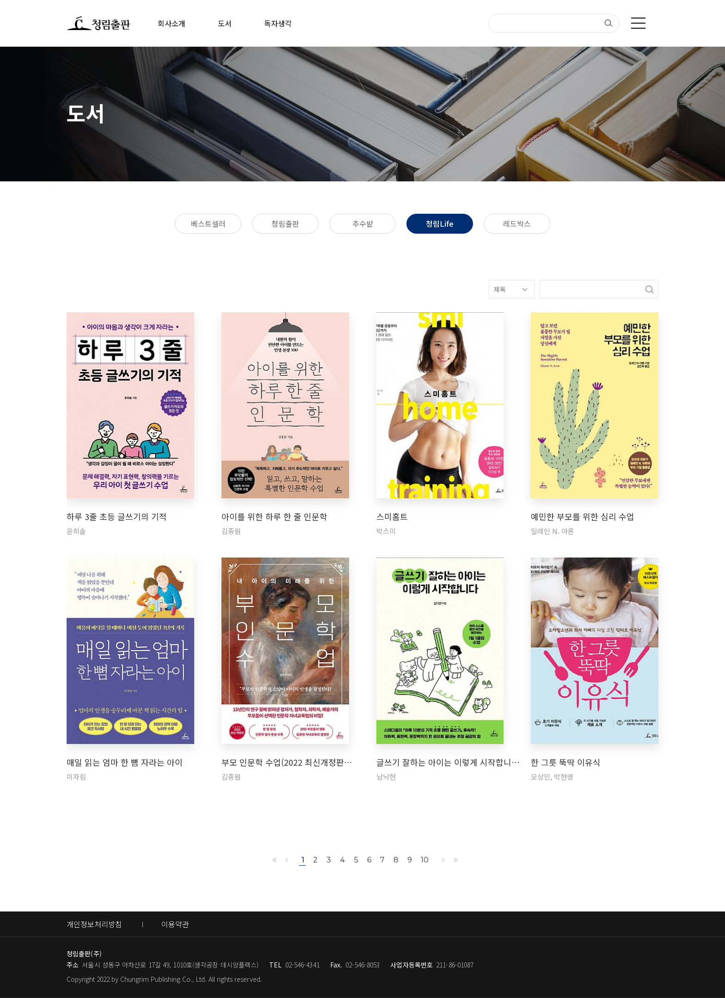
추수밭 (362, 223)
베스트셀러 (208, 223)
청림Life (440, 223)
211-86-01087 (454, 964)
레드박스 (517, 223)
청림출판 (285, 223)
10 (424, 859)
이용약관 (175, 924)
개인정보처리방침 (94, 924)
